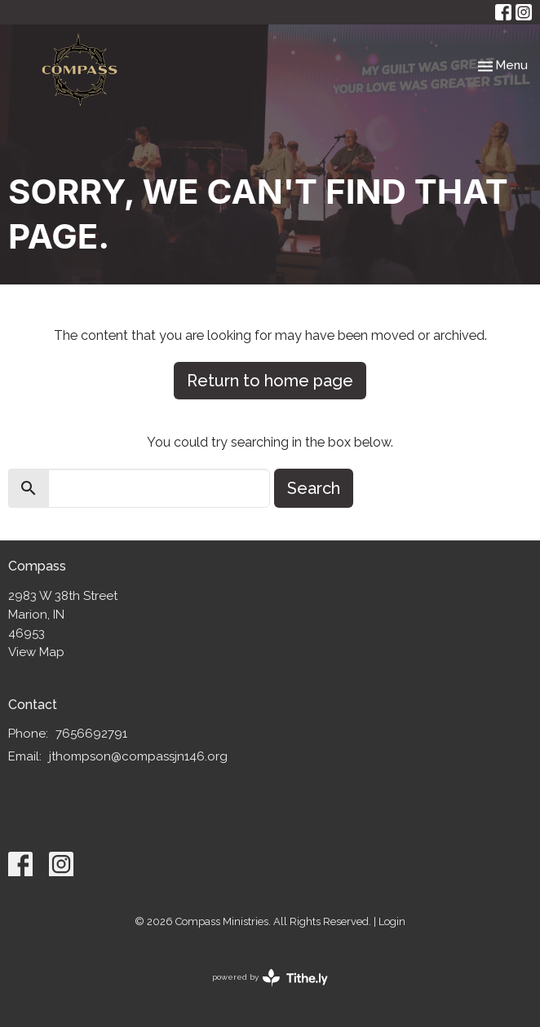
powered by (270, 978)
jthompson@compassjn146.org (138, 756)
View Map (36, 652)
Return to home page (270, 380)
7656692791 (91, 733)
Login (391, 921)
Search (313, 488)
